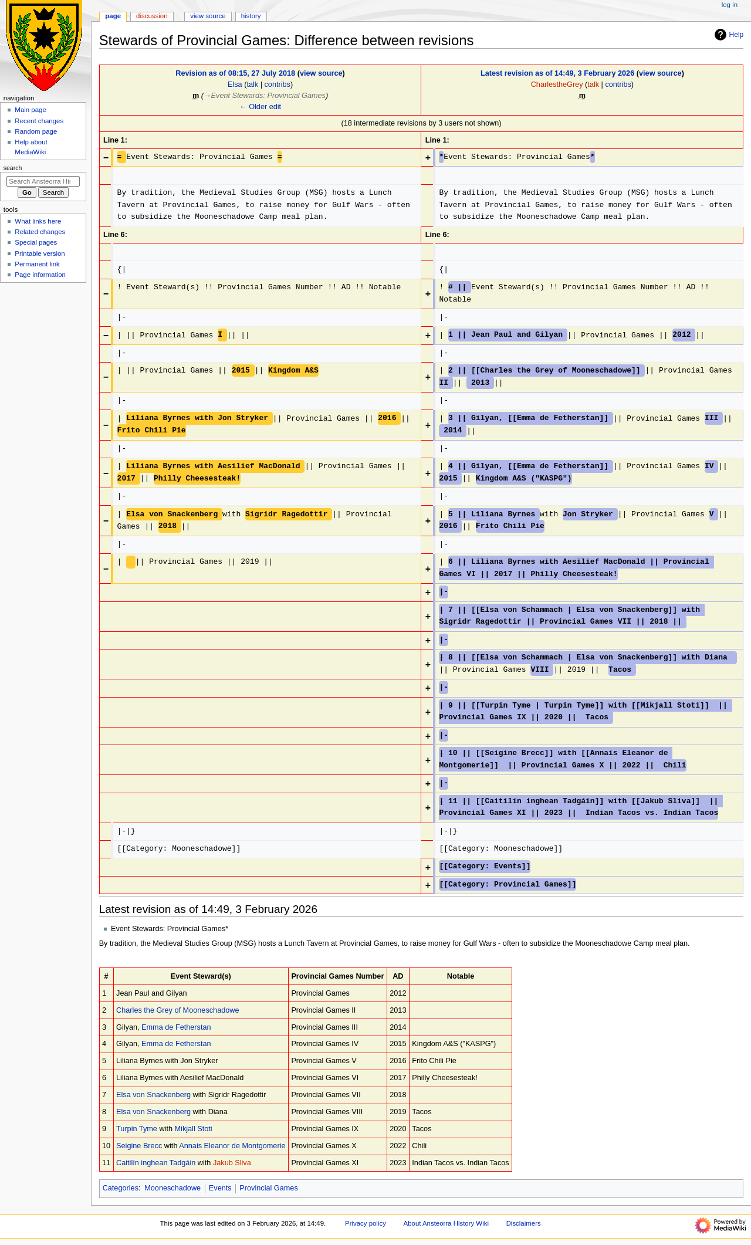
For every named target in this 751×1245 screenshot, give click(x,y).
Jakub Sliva (232, 1163)
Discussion (151, 15)
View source (207, 15)
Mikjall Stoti (193, 1129)
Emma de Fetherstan (176, 1027)
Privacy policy (365, 1223)
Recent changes (39, 120)
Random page (36, 131)
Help (728, 34)
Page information (40, 274)
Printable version (40, 253)
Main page (30, 109)
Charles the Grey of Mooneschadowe (177, 1010)
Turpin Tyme (136, 1129)
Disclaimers (523, 1223)
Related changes (40, 231)
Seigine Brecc (139, 1146)
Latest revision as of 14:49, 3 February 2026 (557, 73)
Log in (730, 4)
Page (113, 15)
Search (13, 167)
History (251, 15)
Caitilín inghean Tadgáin (155, 1163)
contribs (277, 84)
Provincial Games (268, 1188)
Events (220, 1188)
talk (252, 84)
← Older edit (260, 107)
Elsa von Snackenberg (153, 1095)
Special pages (36, 242)
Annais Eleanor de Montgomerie (232, 1146)
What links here (38, 221)
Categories (120, 1188)
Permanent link (37, 264)
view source (321, 73)
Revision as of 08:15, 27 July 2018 (235, 73)
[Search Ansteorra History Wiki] (43, 181)
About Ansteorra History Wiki (446, 1223)
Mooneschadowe (172, 1188)
